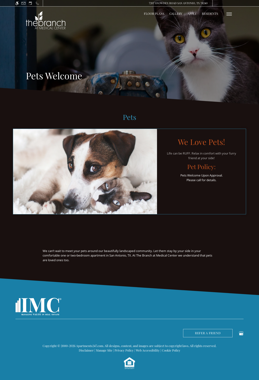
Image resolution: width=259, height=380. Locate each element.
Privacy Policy (124, 350)
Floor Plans (154, 14)
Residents (210, 14)
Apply (192, 14)
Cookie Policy (171, 350)
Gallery (175, 14)
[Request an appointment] (30, 3)
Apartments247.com (89, 346)
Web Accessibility (148, 350)
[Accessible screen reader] (17, 3)
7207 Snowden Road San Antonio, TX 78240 (178, 3)
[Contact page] (23, 3)
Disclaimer (86, 350)
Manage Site (104, 350)
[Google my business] (241, 333)
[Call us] (37, 3)
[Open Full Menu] (229, 14)
